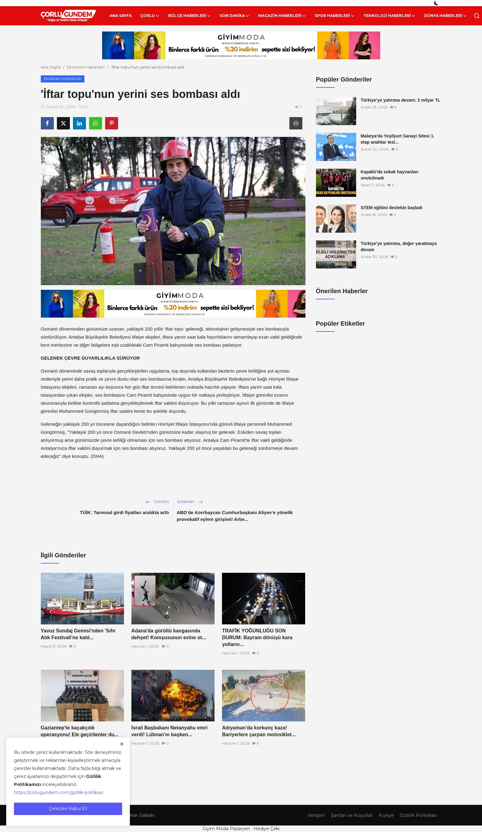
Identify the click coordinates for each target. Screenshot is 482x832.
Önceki (157, 501)
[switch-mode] (436, 3)
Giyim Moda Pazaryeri (226, 828)
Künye (386, 815)
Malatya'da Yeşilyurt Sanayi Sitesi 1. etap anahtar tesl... (398, 139)
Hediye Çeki (266, 828)
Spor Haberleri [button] (335, 15)
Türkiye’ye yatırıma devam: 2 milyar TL (401, 100)
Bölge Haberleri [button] (189, 15)
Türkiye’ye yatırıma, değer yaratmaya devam (399, 246)
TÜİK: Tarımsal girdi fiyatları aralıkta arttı (124, 512)
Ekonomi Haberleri (86, 67)
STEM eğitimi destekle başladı (392, 207)
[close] (122, 744)
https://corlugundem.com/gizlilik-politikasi (58, 792)
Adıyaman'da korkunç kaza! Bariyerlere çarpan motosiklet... (259, 731)
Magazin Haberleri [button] (282, 15)
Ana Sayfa (120, 15)
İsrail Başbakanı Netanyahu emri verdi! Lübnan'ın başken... (169, 731)
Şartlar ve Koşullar (352, 815)
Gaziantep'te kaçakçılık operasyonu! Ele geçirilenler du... (80, 731)
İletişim (316, 815)
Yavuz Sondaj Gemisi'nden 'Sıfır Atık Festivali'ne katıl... (78, 634)
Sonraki (190, 501)
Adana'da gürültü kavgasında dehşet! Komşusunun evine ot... (168, 634)
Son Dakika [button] (235, 15)
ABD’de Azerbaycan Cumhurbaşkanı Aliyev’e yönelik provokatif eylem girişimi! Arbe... (235, 516)
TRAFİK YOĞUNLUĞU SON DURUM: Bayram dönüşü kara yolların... (257, 637)
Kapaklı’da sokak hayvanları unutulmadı (390, 174)
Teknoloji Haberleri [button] (389, 15)
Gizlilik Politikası (418, 815)
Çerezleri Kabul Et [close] (68, 808)
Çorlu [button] (150, 15)
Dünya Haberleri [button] (445, 15)
